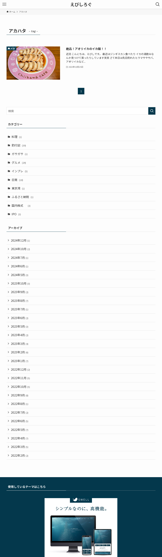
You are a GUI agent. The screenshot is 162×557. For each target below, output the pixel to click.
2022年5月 (19, 429)
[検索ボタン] (157, 4)
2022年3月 (19, 446)
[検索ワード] (81, 111)
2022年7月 (19, 412)
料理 (17, 136)
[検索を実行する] (151, 111)
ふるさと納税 (22, 197)
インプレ (20, 171)
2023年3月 (19, 343)
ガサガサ (20, 154)
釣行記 (19, 145)
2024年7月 (19, 257)
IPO (16, 214)
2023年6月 (19, 318)
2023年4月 (19, 335)
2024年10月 (20, 249)
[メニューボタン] (4, 4)
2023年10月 (20, 283)
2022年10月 (20, 386)
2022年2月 (19, 455)
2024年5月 (19, 275)
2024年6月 (19, 266)
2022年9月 (19, 395)
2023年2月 (19, 352)
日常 (17, 179)
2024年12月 (20, 240)
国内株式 (21, 205)
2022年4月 (19, 438)
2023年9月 (19, 292)
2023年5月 (19, 326)
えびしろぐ (81, 4)
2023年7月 (19, 309)
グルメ (19, 162)
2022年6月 (19, 421)
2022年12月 (20, 369)
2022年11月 (20, 378)
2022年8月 (19, 403)
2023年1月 (19, 361)
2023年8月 (19, 300)
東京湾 (18, 188)
